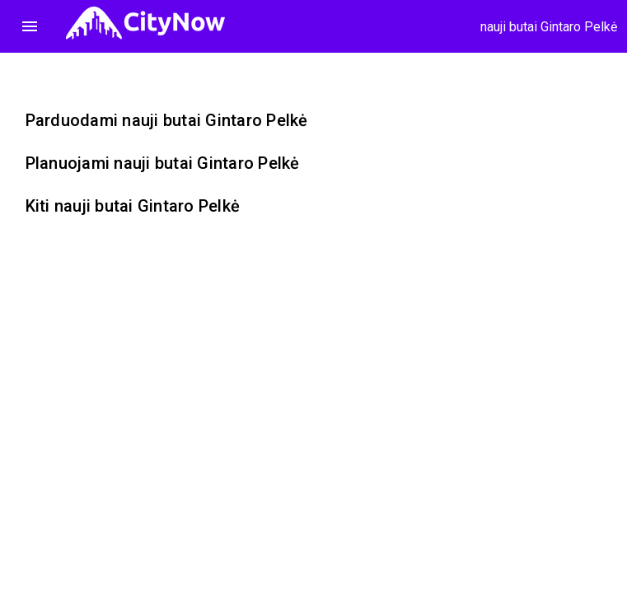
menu (30, 26)
